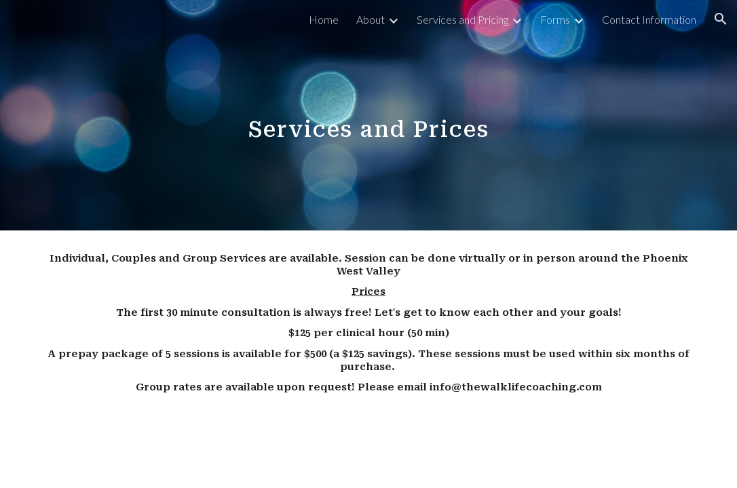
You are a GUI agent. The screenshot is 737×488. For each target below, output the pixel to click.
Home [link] (324, 19)
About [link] (370, 19)
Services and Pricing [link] (462, 19)
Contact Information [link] (649, 19)
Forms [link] (555, 19)
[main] (368, 115)
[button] (720, 19)
